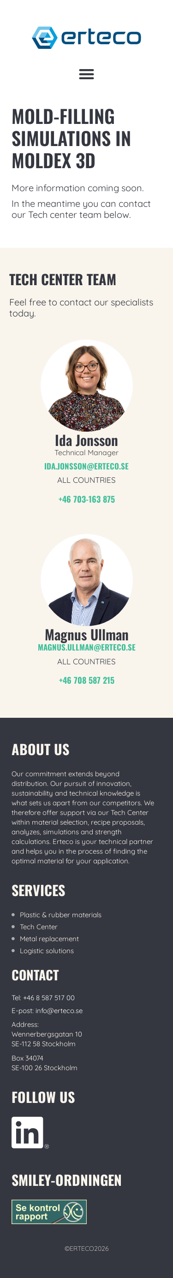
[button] (86, 74)
